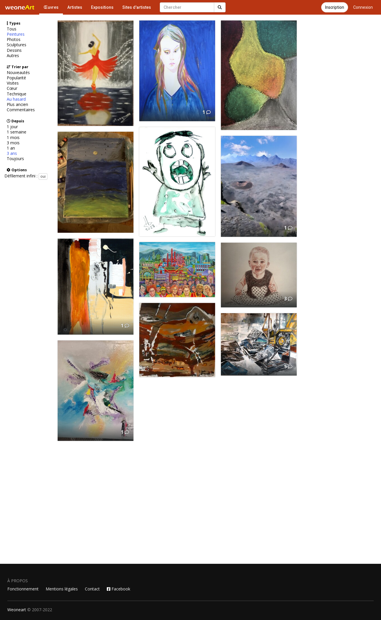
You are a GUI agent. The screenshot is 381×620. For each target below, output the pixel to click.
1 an (11, 148)
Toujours (15, 158)
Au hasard (16, 99)
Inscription (334, 7)
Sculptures (16, 44)
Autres (13, 55)
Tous (11, 29)
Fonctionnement (23, 589)
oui (43, 176)
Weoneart (16, 609)
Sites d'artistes (136, 7)
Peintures (16, 34)
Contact (92, 589)
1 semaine (16, 132)
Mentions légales (62, 589)
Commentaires (21, 109)
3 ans (12, 153)
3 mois (13, 142)
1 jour (12, 126)
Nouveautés (18, 72)
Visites (13, 83)
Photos (13, 39)
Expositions (102, 7)
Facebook (118, 589)
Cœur (12, 88)
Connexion (363, 7)
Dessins (14, 50)
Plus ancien (17, 104)
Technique (16, 94)
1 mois (13, 137)
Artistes (74, 7)
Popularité (16, 78)
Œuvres (51, 7)
